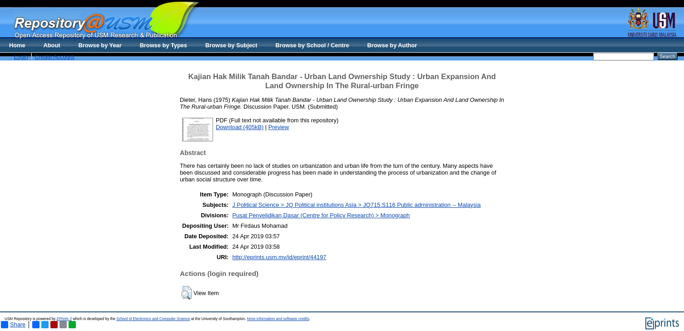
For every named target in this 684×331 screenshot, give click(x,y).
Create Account (54, 56)
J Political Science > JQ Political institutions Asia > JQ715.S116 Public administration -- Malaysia (356, 204)
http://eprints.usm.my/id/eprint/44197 (279, 257)
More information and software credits (278, 319)
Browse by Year (100, 45)
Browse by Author (392, 45)
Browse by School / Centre (312, 45)
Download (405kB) (239, 127)
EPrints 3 (64, 319)
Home (17, 45)
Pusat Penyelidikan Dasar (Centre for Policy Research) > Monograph (321, 215)
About (52, 45)
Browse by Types (163, 45)
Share (13, 324)
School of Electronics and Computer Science (153, 319)
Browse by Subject (231, 45)
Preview (278, 127)
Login (21, 56)
